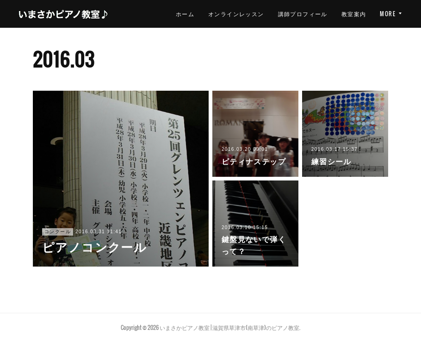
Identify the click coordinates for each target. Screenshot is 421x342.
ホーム (185, 14)
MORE (388, 14)
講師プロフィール (303, 14)
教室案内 (353, 14)
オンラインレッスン (236, 14)
